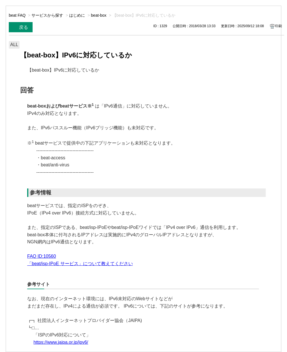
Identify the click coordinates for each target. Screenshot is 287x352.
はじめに (77, 15)
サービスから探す (47, 15)
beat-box (98, 15)
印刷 (278, 26)
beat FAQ (17, 15)
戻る (23, 27)
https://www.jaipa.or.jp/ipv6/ (60, 342)
